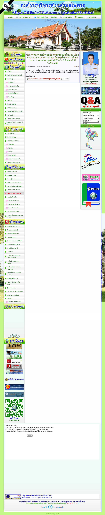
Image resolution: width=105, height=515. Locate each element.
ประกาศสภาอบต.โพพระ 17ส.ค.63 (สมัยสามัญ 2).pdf (44, 79)
